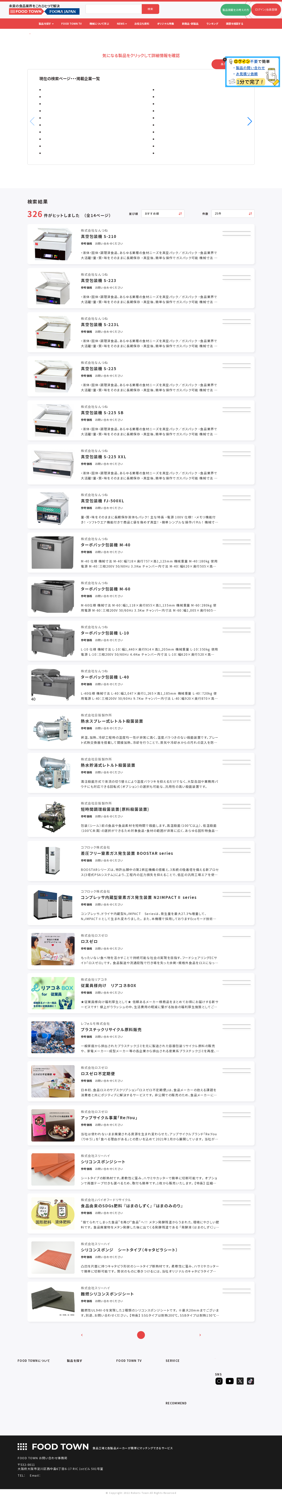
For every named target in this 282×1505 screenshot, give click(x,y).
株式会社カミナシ (171, 103)
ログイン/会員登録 (230, 1369)
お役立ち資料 (174, 1381)
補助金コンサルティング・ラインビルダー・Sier (89, 1408)
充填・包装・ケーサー (79, 1386)
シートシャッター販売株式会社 (67, 139)
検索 (150, 9)
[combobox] (113, 9)
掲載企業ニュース (176, 1376)
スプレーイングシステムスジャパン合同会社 (190, 146)
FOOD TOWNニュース (179, 1371)
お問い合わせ (26, 1386)
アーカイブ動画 (125, 1376)
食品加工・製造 (76, 1381)
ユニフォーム (74, 1430)
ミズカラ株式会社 (57, 124)
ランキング (172, 1396)
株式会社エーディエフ (61, 110)
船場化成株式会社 (58, 146)
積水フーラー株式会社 (175, 96)
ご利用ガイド (25, 1376)
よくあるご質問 (26, 1381)
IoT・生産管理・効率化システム (85, 1396)
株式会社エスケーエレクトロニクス (184, 117)
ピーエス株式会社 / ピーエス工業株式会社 (190, 89)
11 (190, 1340)
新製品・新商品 (175, 1391)
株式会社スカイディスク (176, 139)
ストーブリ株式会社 (59, 117)
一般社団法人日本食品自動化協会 (187, 1418)
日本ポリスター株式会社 (63, 153)
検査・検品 (73, 1420)
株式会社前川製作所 (60, 96)
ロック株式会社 (56, 103)
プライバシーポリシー (31, 1396)
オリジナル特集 (175, 1386)
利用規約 (23, 1391)
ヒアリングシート (230, 1382)
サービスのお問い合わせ (32, 1401)
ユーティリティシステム (80, 1401)
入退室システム (76, 1376)
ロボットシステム (77, 1391)
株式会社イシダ (56, 132)
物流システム (75, 1371)
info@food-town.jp (79, 1484)
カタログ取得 (234, 248)
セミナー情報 (124, 1371)
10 (180, 1340)
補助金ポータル (175, 1413)
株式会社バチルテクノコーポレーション (187, 153)
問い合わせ (234, 260)
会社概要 (23, 1371)
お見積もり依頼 (234, 237)
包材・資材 (73, 1425)
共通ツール (74, 1415)
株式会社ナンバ (170, 110)
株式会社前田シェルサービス (180, 124)
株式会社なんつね (58, 89)
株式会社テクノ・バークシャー (180, 132)
